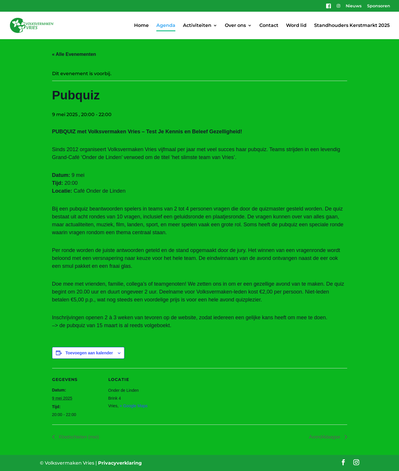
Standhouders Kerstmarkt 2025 (352, 25)
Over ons (235, 25)
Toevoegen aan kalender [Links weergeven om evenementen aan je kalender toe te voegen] (89, 353)
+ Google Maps (134, 405)
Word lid (296, 25)
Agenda (165, 25)
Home (141, 25)
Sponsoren (378, 6)
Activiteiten (197, 25)
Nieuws (354, 6)
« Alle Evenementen (74, 54)
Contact (268, 25)
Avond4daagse (325, 436)
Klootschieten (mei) (78, 436)
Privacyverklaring (120, 463)
